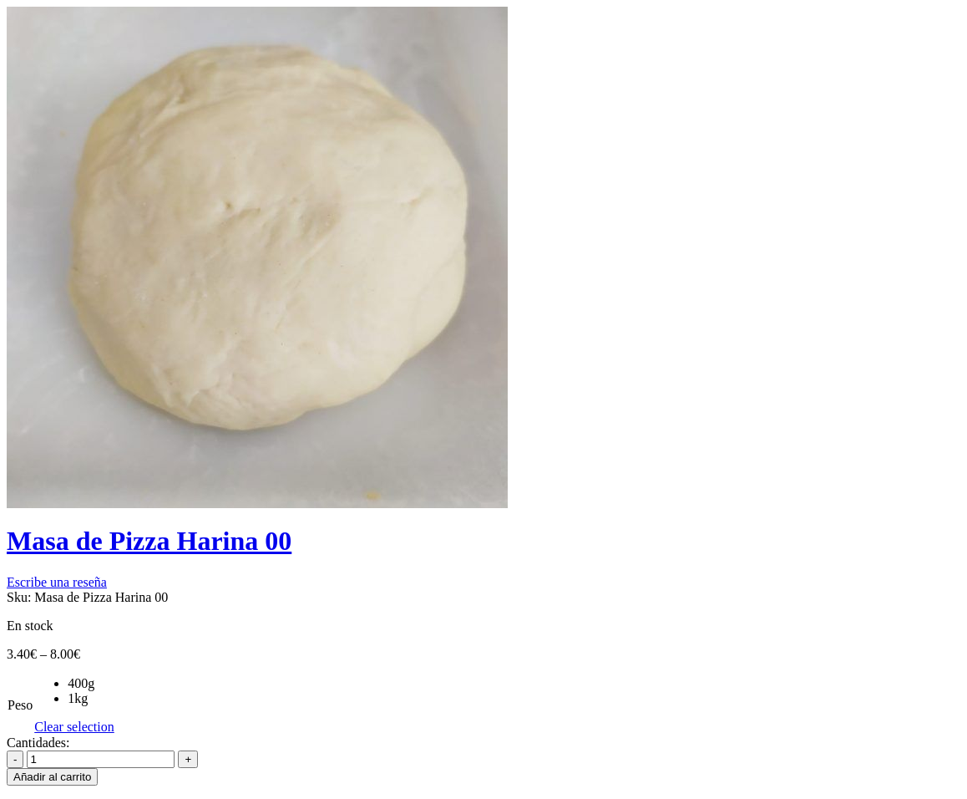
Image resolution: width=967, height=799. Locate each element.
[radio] (91, 683)
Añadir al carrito (52, 777)
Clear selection (74, 727)
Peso (20, 705)
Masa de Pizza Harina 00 (149, 541)
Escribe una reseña (57, 582)
